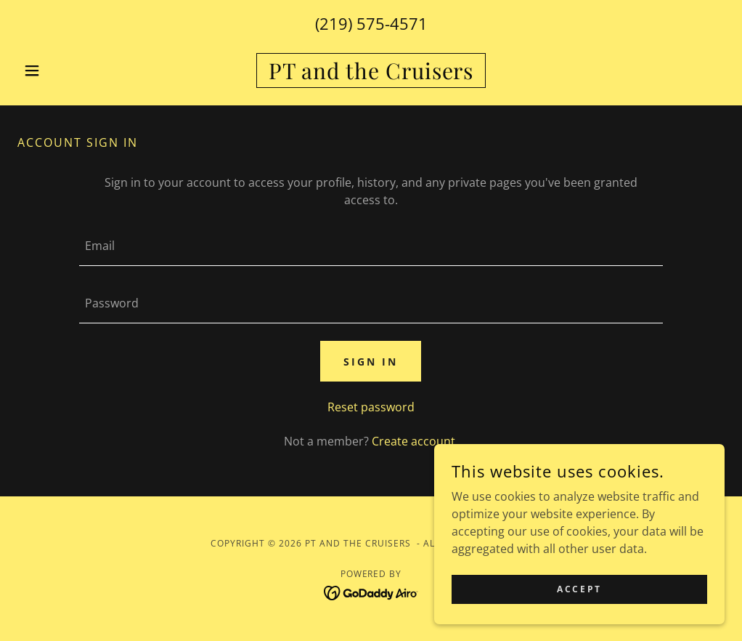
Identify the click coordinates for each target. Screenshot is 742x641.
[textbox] (371, 246)
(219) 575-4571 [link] (371, 23)
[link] (371, 75)
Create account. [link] (415, 441)
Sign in (370, 361)
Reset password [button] (371, 407)
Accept (579, 589)
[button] (70, 70)
